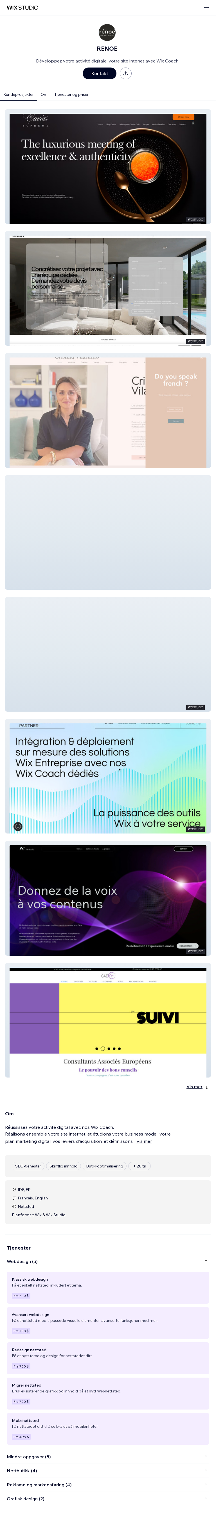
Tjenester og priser (71, 94)
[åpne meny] (206, 7)
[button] (108, 166)
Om (44, 94)
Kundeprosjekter (18, 94)
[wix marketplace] (22, 7)
